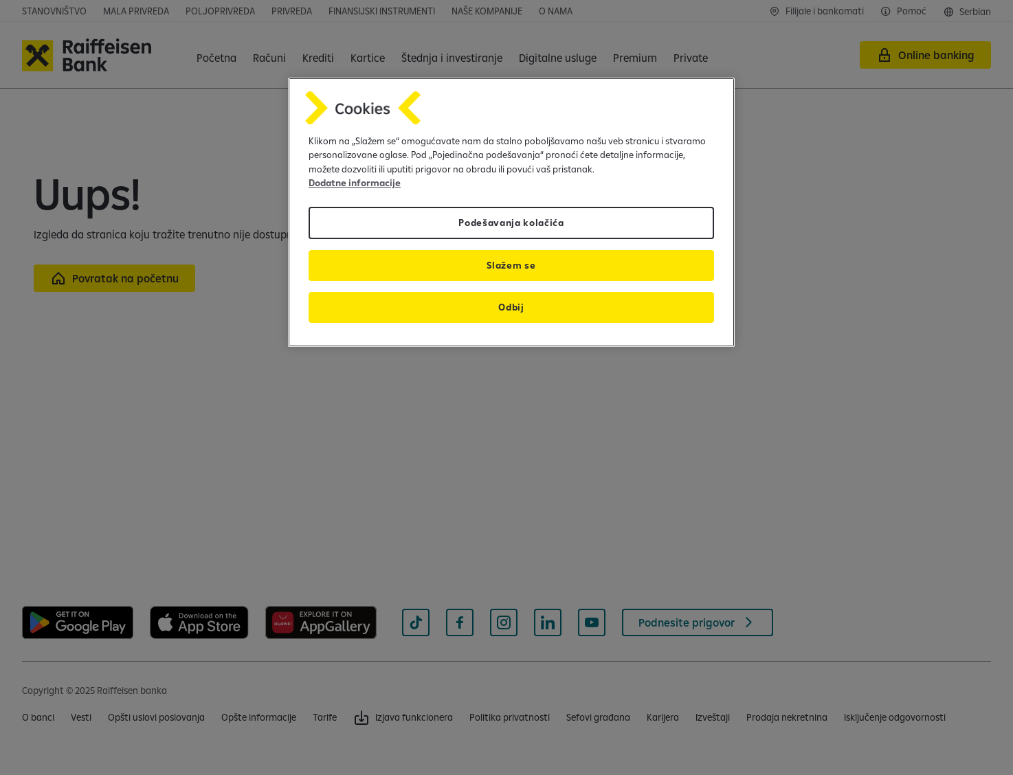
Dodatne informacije (355, 183)
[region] (511, 213)
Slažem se (511, 265)
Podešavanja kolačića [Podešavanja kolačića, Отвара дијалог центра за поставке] (511, 222)
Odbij (511, 307)
